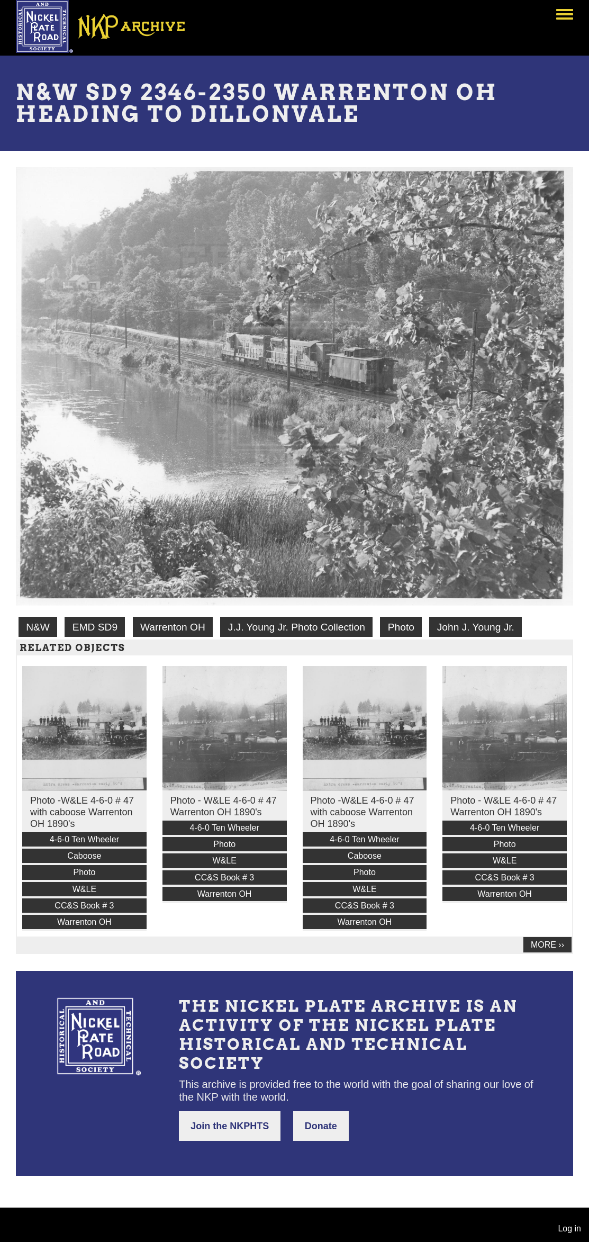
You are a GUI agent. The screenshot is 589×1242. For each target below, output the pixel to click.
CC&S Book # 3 (84, 905)
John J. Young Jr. (475, 627)
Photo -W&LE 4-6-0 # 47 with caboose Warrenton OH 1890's (82, 812)
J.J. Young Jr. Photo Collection (296, 627)
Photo (401, 627)
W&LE (84, 889)
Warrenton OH (172, 627)
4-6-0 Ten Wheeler (84, 839)
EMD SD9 (95, 627)
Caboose (84, 855)
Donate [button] (321, 1126)
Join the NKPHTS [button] (230, 1126)
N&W (38, 627)
